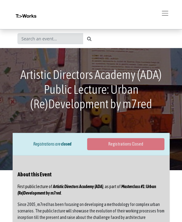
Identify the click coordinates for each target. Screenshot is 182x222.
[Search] (89, 38)
